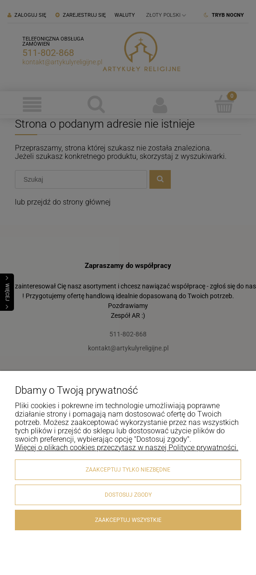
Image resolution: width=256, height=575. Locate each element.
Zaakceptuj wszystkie (128, 520)
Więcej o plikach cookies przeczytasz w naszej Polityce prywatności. (126, 447)
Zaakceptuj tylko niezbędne (128, 469)
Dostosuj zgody (128, 495)
